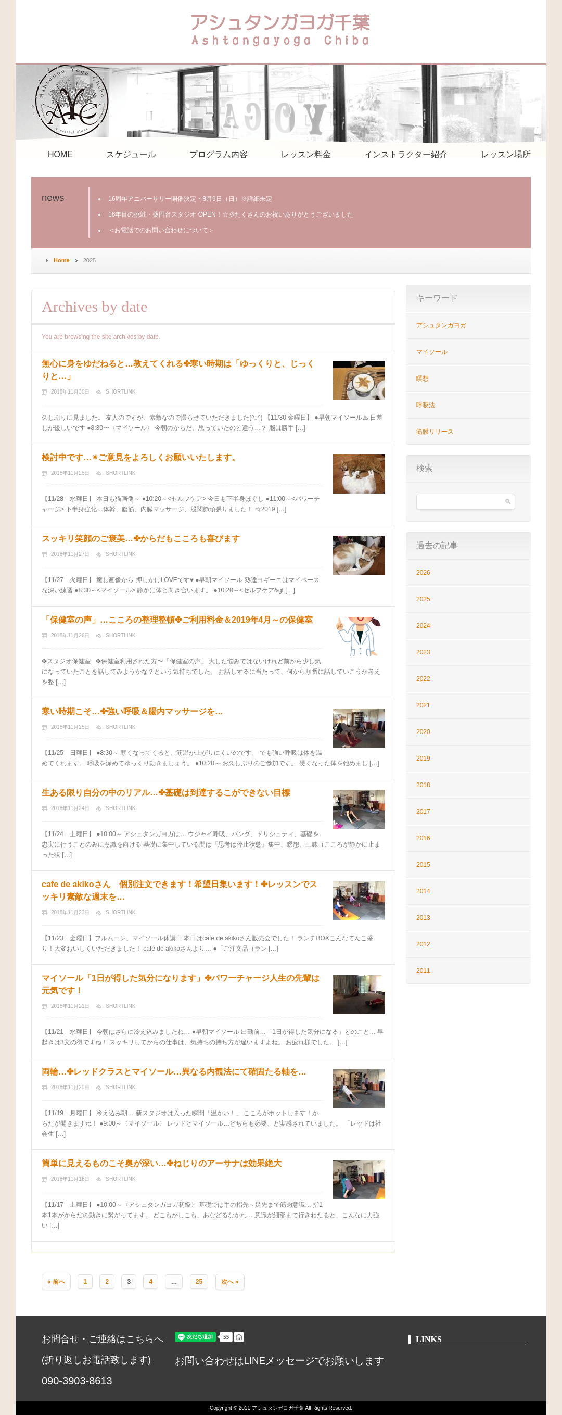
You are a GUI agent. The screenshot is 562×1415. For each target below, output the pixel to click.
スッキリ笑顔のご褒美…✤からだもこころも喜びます (141, 538)
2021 (423, 705)
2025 (423, 599)
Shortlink (120, 392)
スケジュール (131, 154)
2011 (423, 971)
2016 (423, 838)
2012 (423, 944)
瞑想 (422, 378)
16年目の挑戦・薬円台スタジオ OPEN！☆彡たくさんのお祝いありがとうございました (230, 214)
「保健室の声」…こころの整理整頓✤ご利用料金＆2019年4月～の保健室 (177, 619)
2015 (423, 864)
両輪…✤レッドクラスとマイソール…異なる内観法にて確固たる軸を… (174, 1071)
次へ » (230, 1281)
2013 (423, 917)
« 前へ (56, 1281)
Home (62, 260)
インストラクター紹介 (406, 154)
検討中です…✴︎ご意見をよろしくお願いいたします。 (141, 457)
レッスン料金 (306, 154)
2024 (423, 625)
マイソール (432, 352)
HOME (60, 154)
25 (199, 1281)
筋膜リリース (435, 431)
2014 (423, 891)
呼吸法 (425, 405)
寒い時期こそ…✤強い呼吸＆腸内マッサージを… (132, 711)
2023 (423, 652)
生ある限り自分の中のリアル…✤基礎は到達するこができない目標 (166, 792)
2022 (423, 679)
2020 (423, 732)
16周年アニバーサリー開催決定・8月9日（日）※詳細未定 (190, 199)
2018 (423, 785)
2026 (423, 572)
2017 (423, 811)
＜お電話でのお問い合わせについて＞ (161, 230)
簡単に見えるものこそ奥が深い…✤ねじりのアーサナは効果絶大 (162, 1163)
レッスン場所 (506, 154)
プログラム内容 (218, 154)
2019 (423, 758)
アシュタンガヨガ (441, 325)
